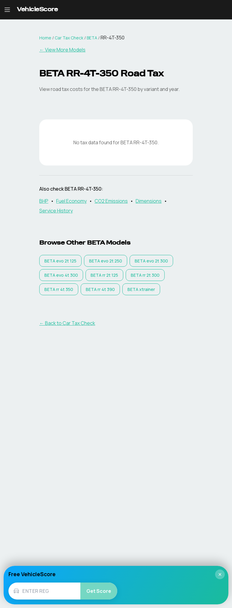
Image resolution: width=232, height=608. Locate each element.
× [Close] (220, 574)
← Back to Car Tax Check (67, 323)
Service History (56, 210)
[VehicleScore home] (37, 10)
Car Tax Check (69, 38)
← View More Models (62, 49)
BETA (92, 38)
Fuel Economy (71, 201)
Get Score (98, 591)
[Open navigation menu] (7, 10)
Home (45, 38)
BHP (43, 201)
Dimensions (149, 201)
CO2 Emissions (111, 201)
